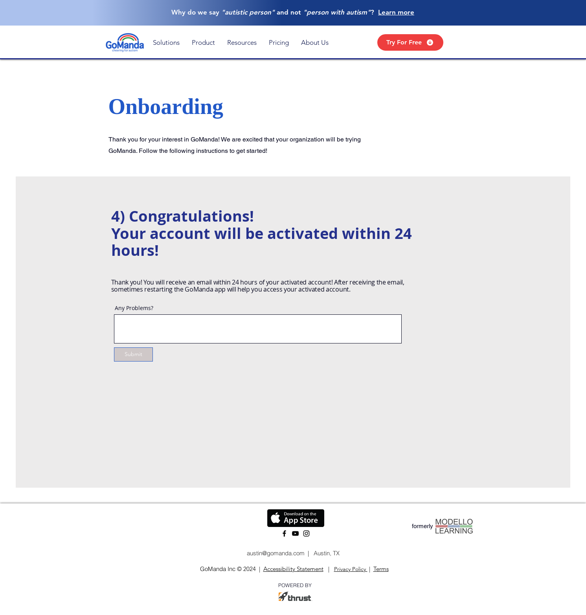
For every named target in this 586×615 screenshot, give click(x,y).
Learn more (396, 12)
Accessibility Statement (293, 569)
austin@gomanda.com (275, 553)
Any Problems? (134, 308)
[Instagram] (306, 533)
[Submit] (133, 354)
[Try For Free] (410, 42)
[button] (166, 42)
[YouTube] (295, 533)
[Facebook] (284, 533)
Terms (381, 569)
